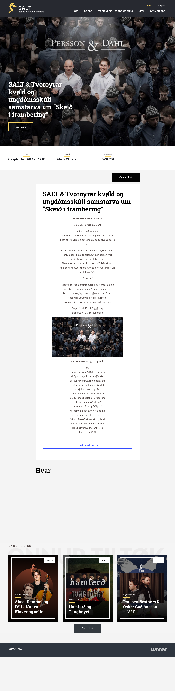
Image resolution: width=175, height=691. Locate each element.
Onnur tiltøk (125, 177)
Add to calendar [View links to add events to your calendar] (87, 445)
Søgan (88, 10)
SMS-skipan (157, 10)
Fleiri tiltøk (87, 628)
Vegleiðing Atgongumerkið (115, 10)
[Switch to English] (162, 5)
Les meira (21, 126)
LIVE (142, 10)
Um (76, 10)
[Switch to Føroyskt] (151, 5)
